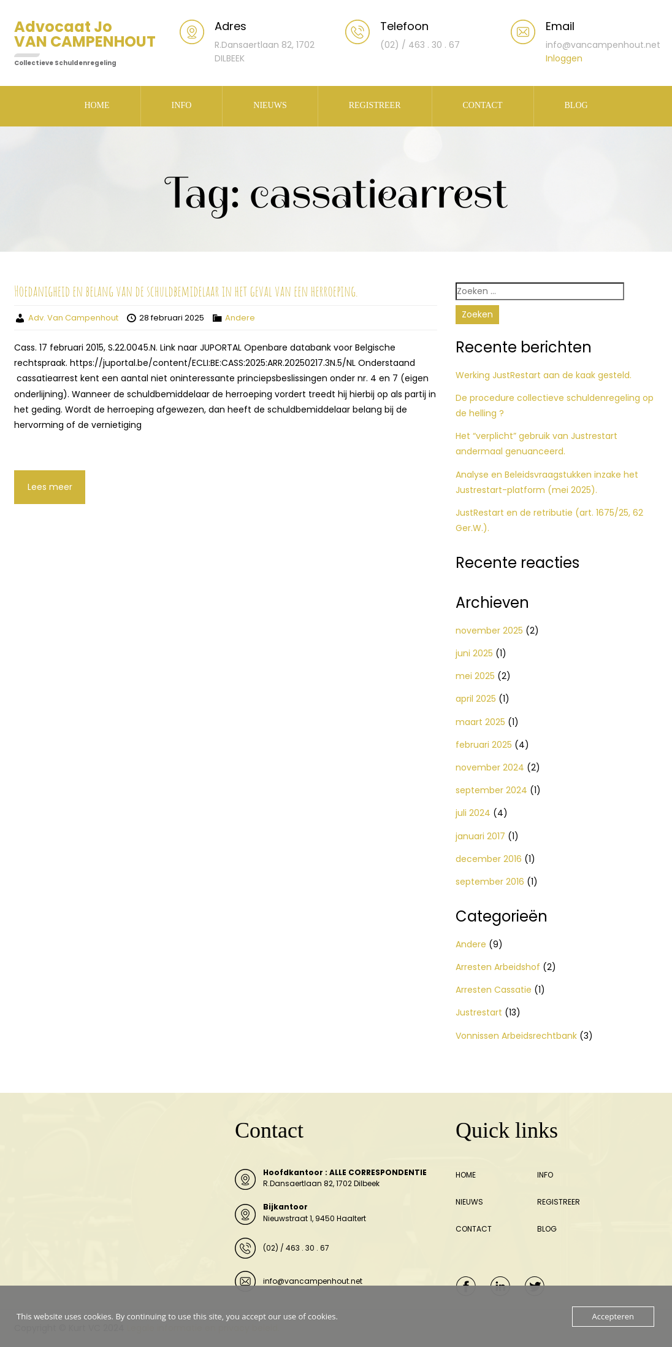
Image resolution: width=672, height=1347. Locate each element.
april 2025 (476, 699)
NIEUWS (269, 105)
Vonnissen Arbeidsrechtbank (516, 1036)
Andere (240, 318)
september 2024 (491, 790)
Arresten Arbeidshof (498, 967)
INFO (182, 105)
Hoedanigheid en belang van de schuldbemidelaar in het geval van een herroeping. (186, 291)
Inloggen (564, 58)
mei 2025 (475, 676)
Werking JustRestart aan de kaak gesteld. (544, 375)
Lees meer (50, 487)
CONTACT (483, 105)
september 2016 (490, 881)
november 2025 (489, 630)
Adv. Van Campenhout (73, 318)
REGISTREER (375, 105)
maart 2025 (480, 722)
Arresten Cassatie (494, 990)
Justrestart (479, 1012)
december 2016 (489, 859)
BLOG (576, 105)
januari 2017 (480, 836)
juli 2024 (473, 813)
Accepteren (613, 1316)
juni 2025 (474, 653)
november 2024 (490, 767)
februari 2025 (484, 745)
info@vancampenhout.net (312, 1281)
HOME (96, 105)
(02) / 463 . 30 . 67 (296, 1248)
